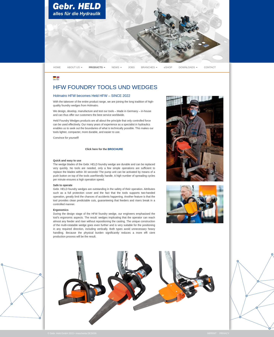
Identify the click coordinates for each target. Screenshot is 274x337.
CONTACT (210, 67)
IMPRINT (212, 333)
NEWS (117, 67)
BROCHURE (115, 149)
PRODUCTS (97, 67)
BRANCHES (149, 67)
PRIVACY (224, 333)
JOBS (131, 67)
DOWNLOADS (188, 67)
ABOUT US (74, 67)
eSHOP (168, 67)
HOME (57, 67)
